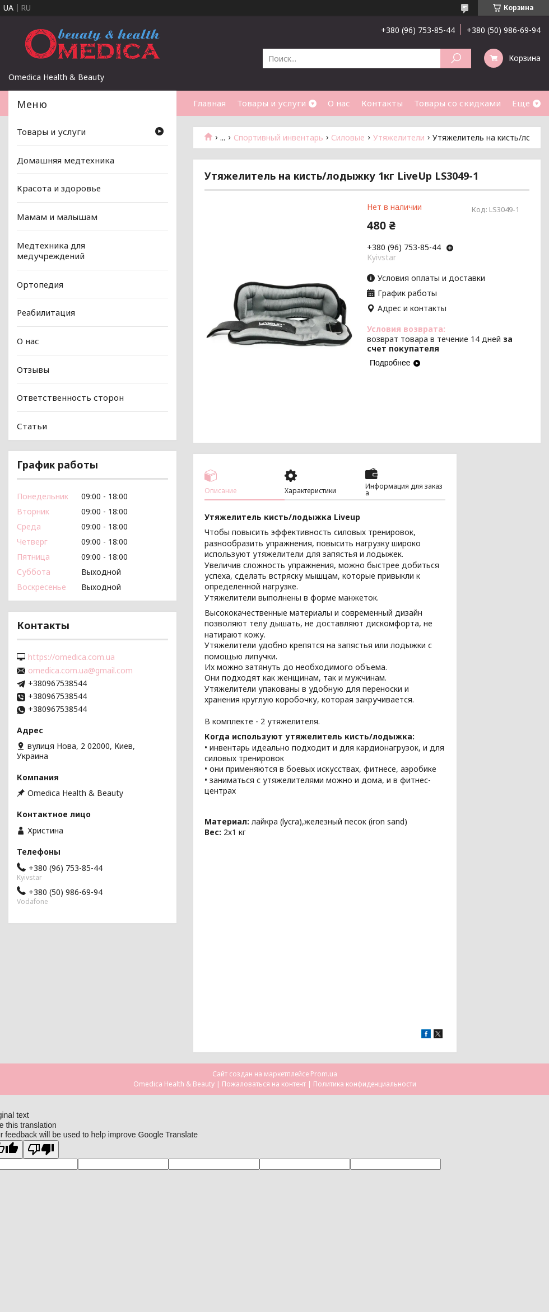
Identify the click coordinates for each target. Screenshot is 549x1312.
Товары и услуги (271, 103)
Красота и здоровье (59, 188)
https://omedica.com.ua (71, 657)
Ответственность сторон (70, 397)
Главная (209, 103)
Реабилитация (46, 312)
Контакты (382, 103)
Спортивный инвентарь (278, 138)
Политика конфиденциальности (364, 1084)
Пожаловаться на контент (264, 1084)
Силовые (348, 138)
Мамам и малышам (57, 216)
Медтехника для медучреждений (51, 250)
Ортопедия (40, 284)
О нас (339, 103)
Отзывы (33, 369)
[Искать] (455, 58)
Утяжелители (399, 138)
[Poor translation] (41, 1149)
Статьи (32, 426)
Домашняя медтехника (65, 160)
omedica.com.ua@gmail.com (80, 671)
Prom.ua (323, 1074)
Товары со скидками (457, 103)
